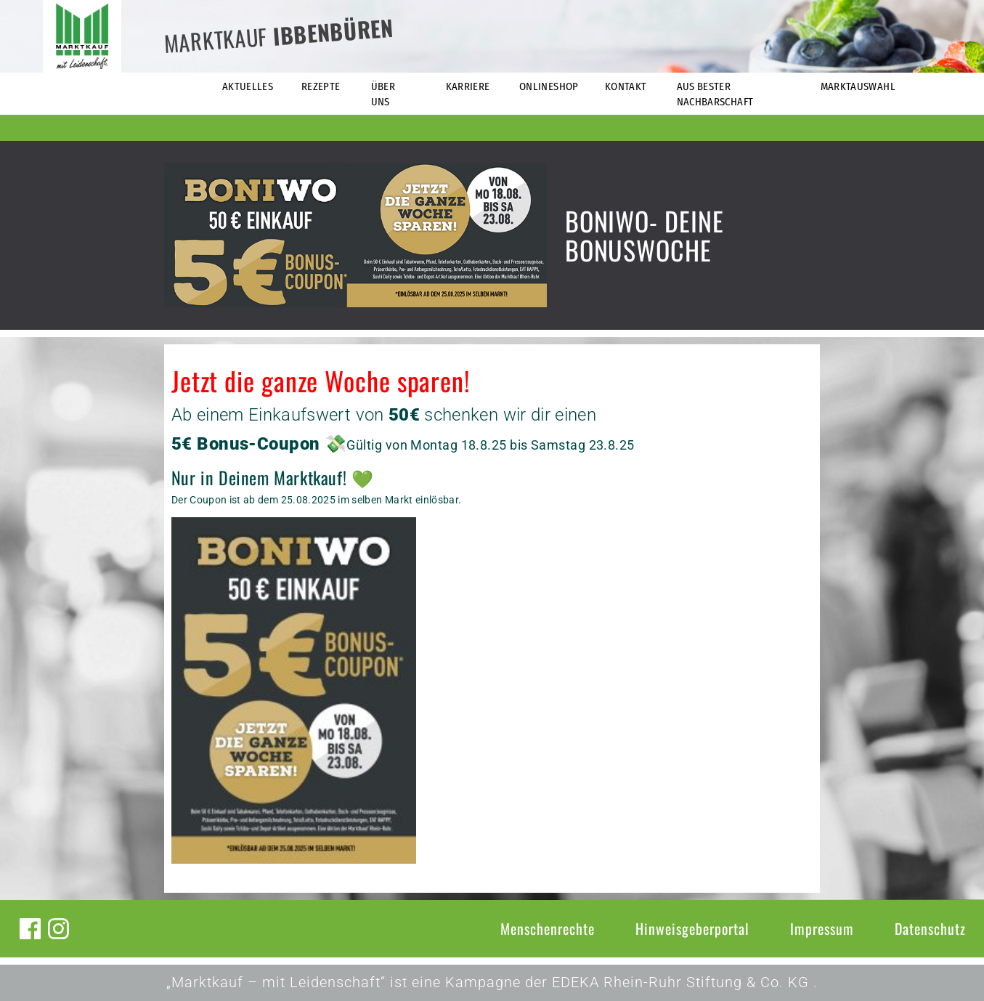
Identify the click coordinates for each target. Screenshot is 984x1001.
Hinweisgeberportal (692, 928)
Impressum (822, 928)
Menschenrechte (547, 928)
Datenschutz (930, 928)
